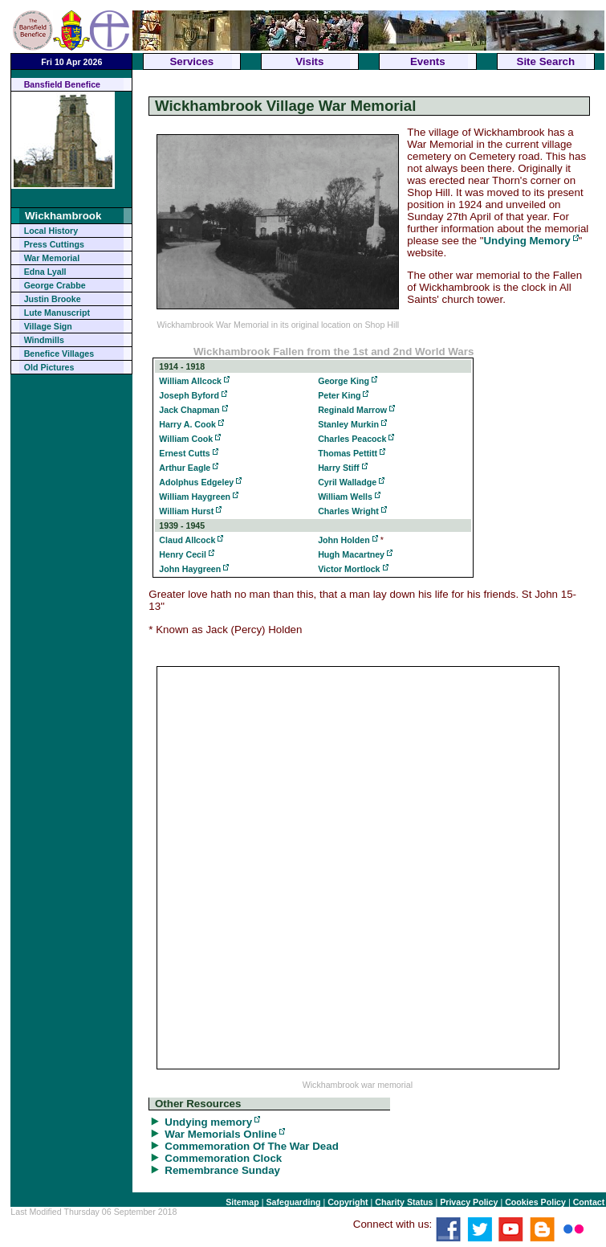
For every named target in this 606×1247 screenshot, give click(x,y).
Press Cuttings (54, 244)
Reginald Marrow (352, 410)
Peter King (339, 395)
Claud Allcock (187, 540)
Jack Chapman (189, 410)
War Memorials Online (220, 1134)
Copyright (347, 1202)
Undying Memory (526, 241)
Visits (309, 61)
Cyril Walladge (347, 482)
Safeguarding (293, 1202)
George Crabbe (55, 285)
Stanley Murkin (348, 424)
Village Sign (48, 326)
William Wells (345, 496)
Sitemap (242, 1202)
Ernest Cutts (184, 453)
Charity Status (404, 1202)
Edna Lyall (45, 271)
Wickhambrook (63, 216)
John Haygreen (190, 569)
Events (427, 61)
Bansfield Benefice (62, 84)
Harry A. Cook (187, 424)
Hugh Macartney (351, 554)
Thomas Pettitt (347, 453)
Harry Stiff (339, 467)
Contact (589, 1202)
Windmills (44, 340)
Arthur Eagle (184, 467)
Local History (51, 230)
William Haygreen (194, 496)
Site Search (546, 61)
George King (343, 381)
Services (191, 61)
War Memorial (51, 258)
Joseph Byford (189, 395)
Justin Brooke (52, 299)
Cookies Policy (535, 1202)
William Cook (186, 439)
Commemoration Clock (223, 1158)
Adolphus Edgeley (196, 482)
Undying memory (208, 1122)
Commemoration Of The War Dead (252, 1146)
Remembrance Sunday (222, 1170)
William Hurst (186, 511)
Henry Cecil (182, 554)
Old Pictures (49, 367)
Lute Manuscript (57, 312)
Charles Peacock (352, 439)
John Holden (344, 540)
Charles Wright (348, 511)
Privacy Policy (469, 1202)
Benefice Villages (59, 353)
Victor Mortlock (349, 569)
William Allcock (190, 381)
